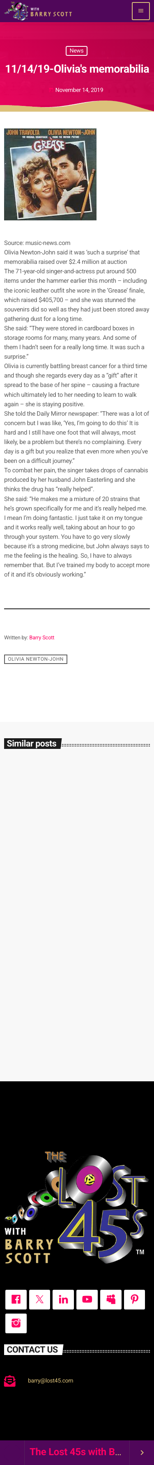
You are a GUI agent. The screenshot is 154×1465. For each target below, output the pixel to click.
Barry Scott (41, 638)
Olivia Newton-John (36, 659)
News (76, 51)
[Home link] (38, 11)
